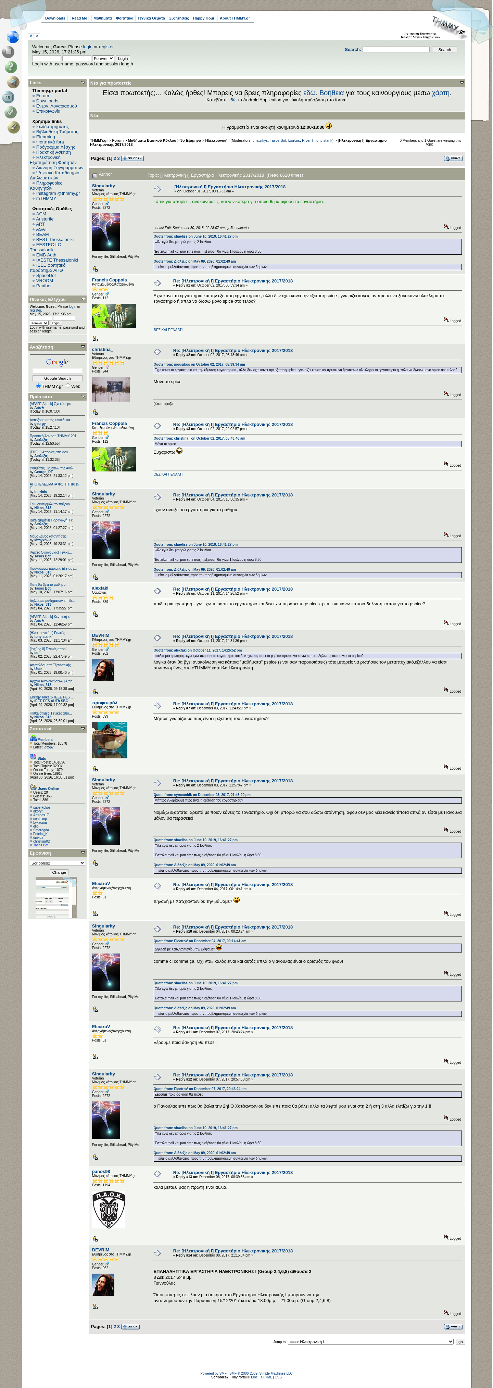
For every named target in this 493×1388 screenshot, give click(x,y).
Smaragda (41, 830)
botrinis (40, 492)
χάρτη (441, 93)
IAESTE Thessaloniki (57, 260)
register (106, 46)
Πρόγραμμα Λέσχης (55, 147)
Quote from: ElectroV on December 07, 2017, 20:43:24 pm (199, 1089)
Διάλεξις (41, 440)
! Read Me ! (79, 18)
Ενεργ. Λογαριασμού (56, 106)
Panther (44, 285)
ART (40, 224)
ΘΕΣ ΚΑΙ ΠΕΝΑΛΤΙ (167, 330)
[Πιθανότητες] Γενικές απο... (51, 713)
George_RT (43, 472)
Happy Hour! (204, 18)
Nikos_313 (42, 508)
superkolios (42, 807)
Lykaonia (40, 822)
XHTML (266, 1377)
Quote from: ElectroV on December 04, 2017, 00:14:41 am (199, 941)
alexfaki (100, 588)
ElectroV (101, 883)
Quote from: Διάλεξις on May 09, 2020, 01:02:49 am (194, 261)
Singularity (103, 185)
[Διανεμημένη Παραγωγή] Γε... (53, 520)
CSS (278, 1377)
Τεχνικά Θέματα (151, 18)
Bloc (254, 1377)
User (38, 669)
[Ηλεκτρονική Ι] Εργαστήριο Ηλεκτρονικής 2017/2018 (230, 186)
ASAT (41, 229)
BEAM (42, 234)
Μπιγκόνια (42, 540)
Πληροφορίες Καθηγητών (46, 185)
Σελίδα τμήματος (52, 126)
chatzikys (260, 140)
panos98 (101, 1171)
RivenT (307, 140)
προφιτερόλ (104, 702)
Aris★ (39, 407)
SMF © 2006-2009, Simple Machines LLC (261, 1373)
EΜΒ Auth (46, 254)
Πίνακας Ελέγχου (48, 299)
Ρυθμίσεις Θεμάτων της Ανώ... (53, 468)
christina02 (41, 841)
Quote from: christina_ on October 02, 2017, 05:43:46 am (199, 438)
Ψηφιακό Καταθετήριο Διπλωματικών (54, 175)
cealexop (40, 819)
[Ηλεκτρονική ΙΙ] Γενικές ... (49, 633)
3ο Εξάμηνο (190, 140)
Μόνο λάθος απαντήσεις (48, 536)
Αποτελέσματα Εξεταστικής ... (52, 665)
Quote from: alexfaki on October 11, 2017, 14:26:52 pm (197, 650)
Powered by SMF (213, 1373)
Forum (42, 95)
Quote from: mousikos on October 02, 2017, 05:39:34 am (199, 364)
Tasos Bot (42, 556)
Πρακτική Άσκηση (53, 152)
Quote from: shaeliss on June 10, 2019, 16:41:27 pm (195, 236)
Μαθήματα (102, 18)
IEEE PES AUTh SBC (51, 701)
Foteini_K (40, 834)
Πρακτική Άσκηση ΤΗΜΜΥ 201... (54, 436)
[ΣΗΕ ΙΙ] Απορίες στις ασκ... (50, 452)
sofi (37, 653)
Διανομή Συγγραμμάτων (59, 167)
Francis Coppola (109, 279)
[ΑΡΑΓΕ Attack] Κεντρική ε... (51, 617)
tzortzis (294, 140)
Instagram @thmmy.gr (58, 193)
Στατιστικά (41, 728)
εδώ (309, 93)
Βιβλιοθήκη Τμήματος (57, 131)
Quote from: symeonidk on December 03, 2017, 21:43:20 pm (201, 795)
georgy (40, 424)
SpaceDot (46, 275)
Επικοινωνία (48, 111)
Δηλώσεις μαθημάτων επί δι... (52, 601)
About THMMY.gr (235, 18)
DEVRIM (101, 635)
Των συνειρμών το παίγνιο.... (52, 504)
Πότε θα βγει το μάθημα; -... (51, 584)
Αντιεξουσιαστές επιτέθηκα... (51, 420)
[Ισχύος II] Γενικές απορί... (49, 649)
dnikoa (38, 838)
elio (36, 826)
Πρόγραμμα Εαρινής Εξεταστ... (53, 568)
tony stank (42, 637)
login (87, 46)
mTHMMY (46, 198)
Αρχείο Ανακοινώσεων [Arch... (52, 681)
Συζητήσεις (179, 18)
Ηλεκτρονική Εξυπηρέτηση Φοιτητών (53, 160)
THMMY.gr (99, 140)
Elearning (45, 136)
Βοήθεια (331, 93)
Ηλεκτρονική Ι (217, 140)
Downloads (55, 18)
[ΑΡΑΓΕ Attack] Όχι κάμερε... (52, 404)
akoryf (37, 811)
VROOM (44, 280)
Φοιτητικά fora (50, 141)
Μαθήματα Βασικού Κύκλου (152, 140)
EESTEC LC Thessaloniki (45, 247)
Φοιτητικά (125, 18)
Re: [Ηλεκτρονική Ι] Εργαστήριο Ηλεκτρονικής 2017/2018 (233, 280)
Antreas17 (41, 815)
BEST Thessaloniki (55, 239)
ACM (41, 213)
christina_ (102, 349)
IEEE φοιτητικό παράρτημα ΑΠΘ (48, 268)
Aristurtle (44, 219)
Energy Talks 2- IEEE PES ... (52, 697)
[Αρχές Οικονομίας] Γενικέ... (51, 552)
